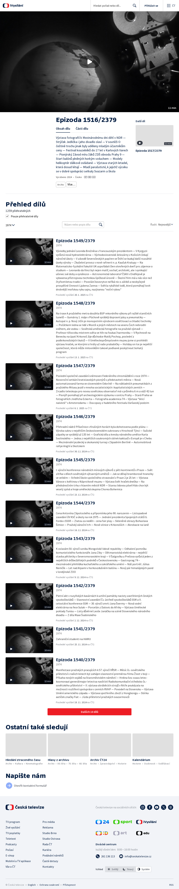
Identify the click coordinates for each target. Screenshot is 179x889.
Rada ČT (47, 848)
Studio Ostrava (51, 842)
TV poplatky (13, 837)
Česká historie (116, 189)
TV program (13, 826)
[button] (89, 61)
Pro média (48, 826)
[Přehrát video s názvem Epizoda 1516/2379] (89, 61)
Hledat (133, 6)
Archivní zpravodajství (69, 189)
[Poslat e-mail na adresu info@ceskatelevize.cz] (135, 860)
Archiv (61, 183)
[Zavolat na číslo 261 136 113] (105, 860)
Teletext (11, 842)
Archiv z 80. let (75, 183)
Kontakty (48, 870)
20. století (100, 189)
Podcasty (11, 848)
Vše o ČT (11, 870)
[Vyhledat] (100, 228)
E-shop (10, 859)
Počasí (9, 854)
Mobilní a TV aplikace (18, 865)
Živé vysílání (13, 831)
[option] (112, 873)
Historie (87, 189)
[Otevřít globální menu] (171, 5)
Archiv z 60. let (94, 183)
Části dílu (82, 129)
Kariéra (46, 854)
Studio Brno (49, 837)
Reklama (47, 831)
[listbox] (128, 873)
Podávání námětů (52, 859)
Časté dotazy (50, 865)
